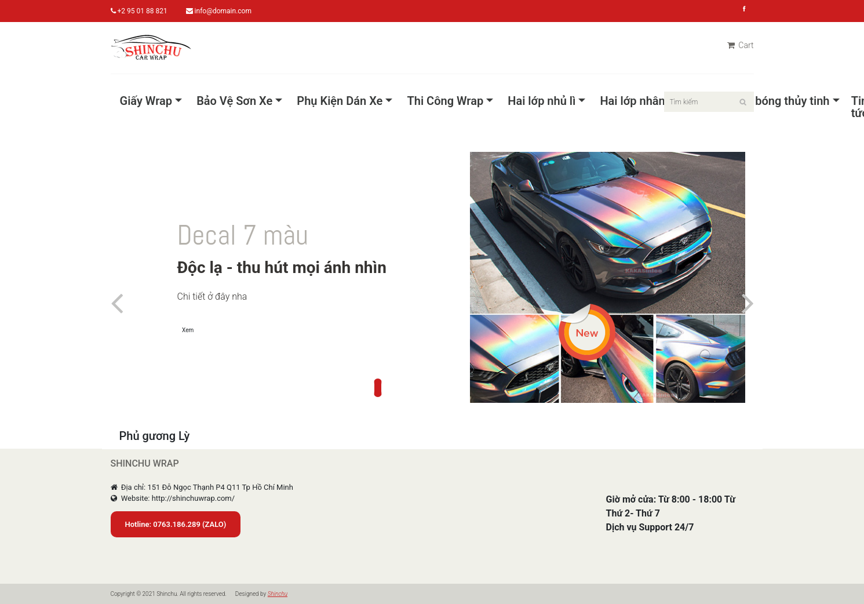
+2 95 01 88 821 (139, 11)
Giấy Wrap (146, 101)
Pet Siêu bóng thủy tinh (769, 101)
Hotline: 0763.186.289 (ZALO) (176, 524)
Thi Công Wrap (445, 101)
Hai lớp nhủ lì (541, 101)
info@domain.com (218, 11)
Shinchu (277, 594)
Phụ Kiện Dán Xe (339, 101)
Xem (188, 330)
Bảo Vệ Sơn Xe (234, 101)
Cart (740, 45)
